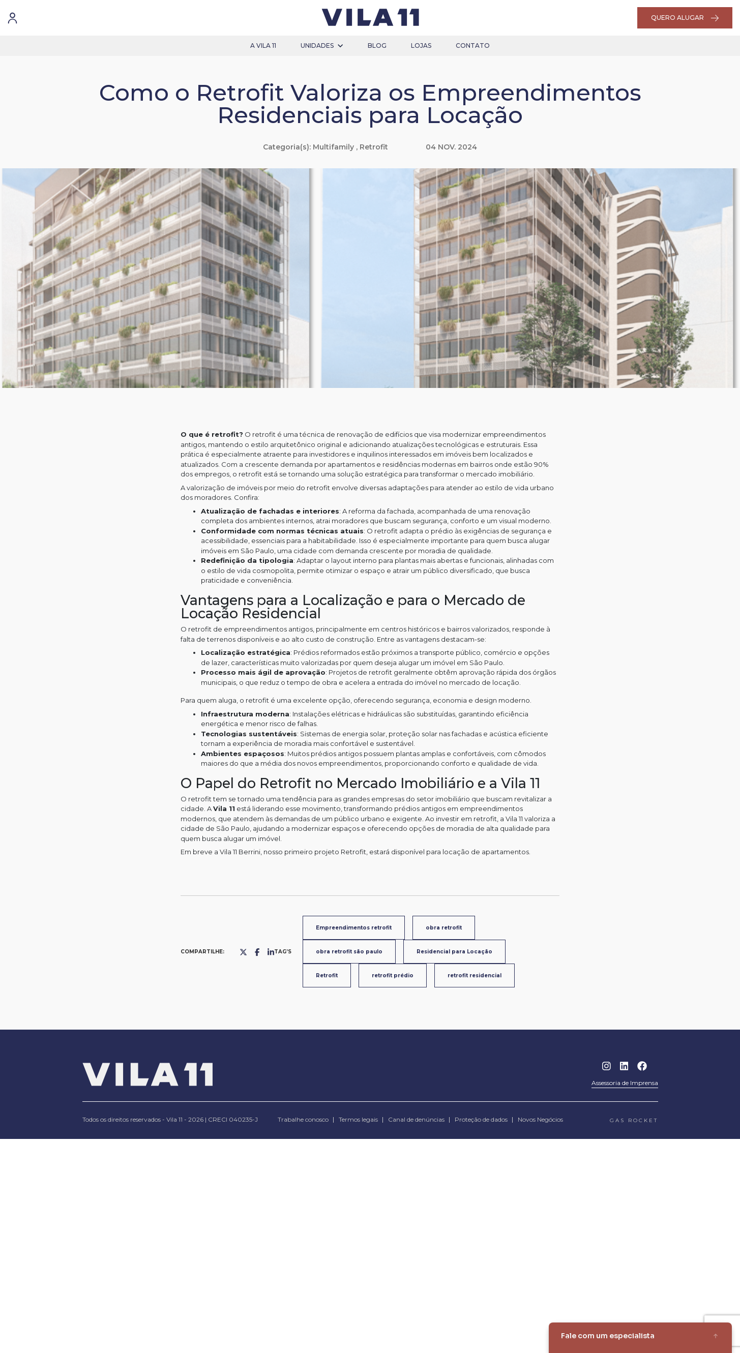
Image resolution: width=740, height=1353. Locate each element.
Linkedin (624, 1066)
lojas (421, 45)
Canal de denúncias (416, 1119)
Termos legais (358, 1119)
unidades (322, 45)
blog (377, 45)
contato (473, 45)
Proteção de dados (481, 1119)
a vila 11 (263, 45)
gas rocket (634, 1120)
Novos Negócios (540, 1119)
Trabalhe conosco (303, 1119)
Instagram (606, 1066)
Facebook (642, 1066)
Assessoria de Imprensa (624, 1083)
